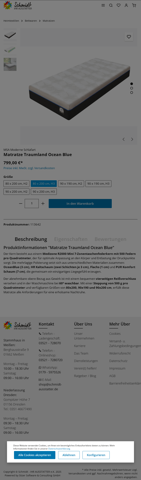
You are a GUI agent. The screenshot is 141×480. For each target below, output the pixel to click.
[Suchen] (110, 5)
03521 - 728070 (50, 343)
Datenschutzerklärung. (59, 448)
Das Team (81, 353)
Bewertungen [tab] (110, 239)
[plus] (43, 203)
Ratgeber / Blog (85, 376)
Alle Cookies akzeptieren (34, 455)
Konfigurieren (96, 455)
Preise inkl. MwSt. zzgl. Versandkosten (29, 168)
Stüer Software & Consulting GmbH (39, 475)
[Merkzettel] (118, 5)
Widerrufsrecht (120, 353)
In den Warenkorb (80, 203)
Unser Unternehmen (84, 335)
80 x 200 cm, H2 (16, 184)
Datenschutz (118, 361)
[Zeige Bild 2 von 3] (131, 88)
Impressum (117, 368)
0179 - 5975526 (50, 372)
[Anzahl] (32, 203)
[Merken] (129, 36)
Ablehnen (69, 455)
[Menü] (103, 5)
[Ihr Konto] (126, 5)
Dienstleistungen (86, 361)
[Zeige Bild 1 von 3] (131, 84)
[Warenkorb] (133, 5)
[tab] (31, 239)
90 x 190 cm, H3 (98, 184)
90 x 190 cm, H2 (71, 184)
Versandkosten (77, 473)
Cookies (115, 333)
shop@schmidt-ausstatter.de (50, 386)
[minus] (20, 203)
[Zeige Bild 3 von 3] (131, 92)
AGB (112, 376)
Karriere (79, 346)
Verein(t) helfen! (85, 368)
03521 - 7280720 (51, 360)
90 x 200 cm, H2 (16, 192)
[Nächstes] (132, 139)
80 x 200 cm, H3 (44, 184)
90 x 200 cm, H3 (44, 192)
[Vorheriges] (124, 139)
